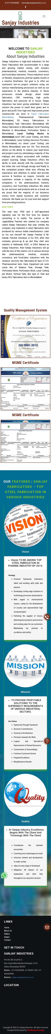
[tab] (25, 562)
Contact (7, 940)
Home (6, 927)
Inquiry (7, 937)
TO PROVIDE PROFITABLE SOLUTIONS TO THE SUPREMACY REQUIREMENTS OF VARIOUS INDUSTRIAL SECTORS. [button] (25, 706)
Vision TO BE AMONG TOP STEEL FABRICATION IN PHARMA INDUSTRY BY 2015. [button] (25, 562)
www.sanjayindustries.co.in (23, 977)
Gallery (7, 934)
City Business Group (35, 1030)
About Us (8, 930)
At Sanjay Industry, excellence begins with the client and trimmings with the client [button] (25, 832)
